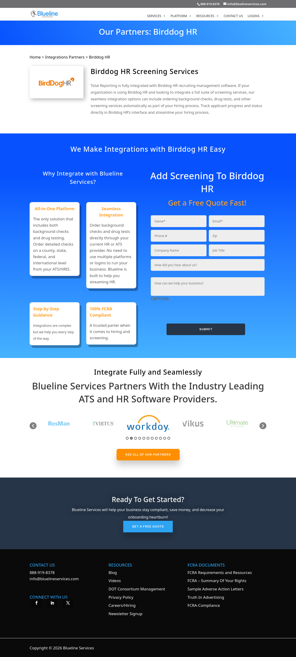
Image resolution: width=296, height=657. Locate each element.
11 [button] (168, 438)
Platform (180, 16)
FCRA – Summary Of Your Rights (217, 580)
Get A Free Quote (148, 526)
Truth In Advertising (206, 597)
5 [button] (143, 438)
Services (156, 16)
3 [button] (135, 438)
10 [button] (164, 438)
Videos (114, 580)
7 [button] (152, 438)
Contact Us (233, 16)
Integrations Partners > (66, 57)
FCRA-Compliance (204, 605)
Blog (112, 572)
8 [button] (156, 438)
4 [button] (139, 438)
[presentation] (186, 311)
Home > (37, 57)
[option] (105, 423)
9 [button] (160, 438)
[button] (33, 425)
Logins (256, 16)
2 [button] (131, 438)
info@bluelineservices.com (54, 578)
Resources (207, 16)
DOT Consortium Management (136, 589)
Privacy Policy (120, 597)
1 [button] (127, 438)
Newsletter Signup (125, 613)
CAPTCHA (160, 298)
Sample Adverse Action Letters (216, 589)
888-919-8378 (42, 572)
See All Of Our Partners (148, 454)
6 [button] (148, 438)
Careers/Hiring (122, 605)
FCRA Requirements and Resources (220, 572)
